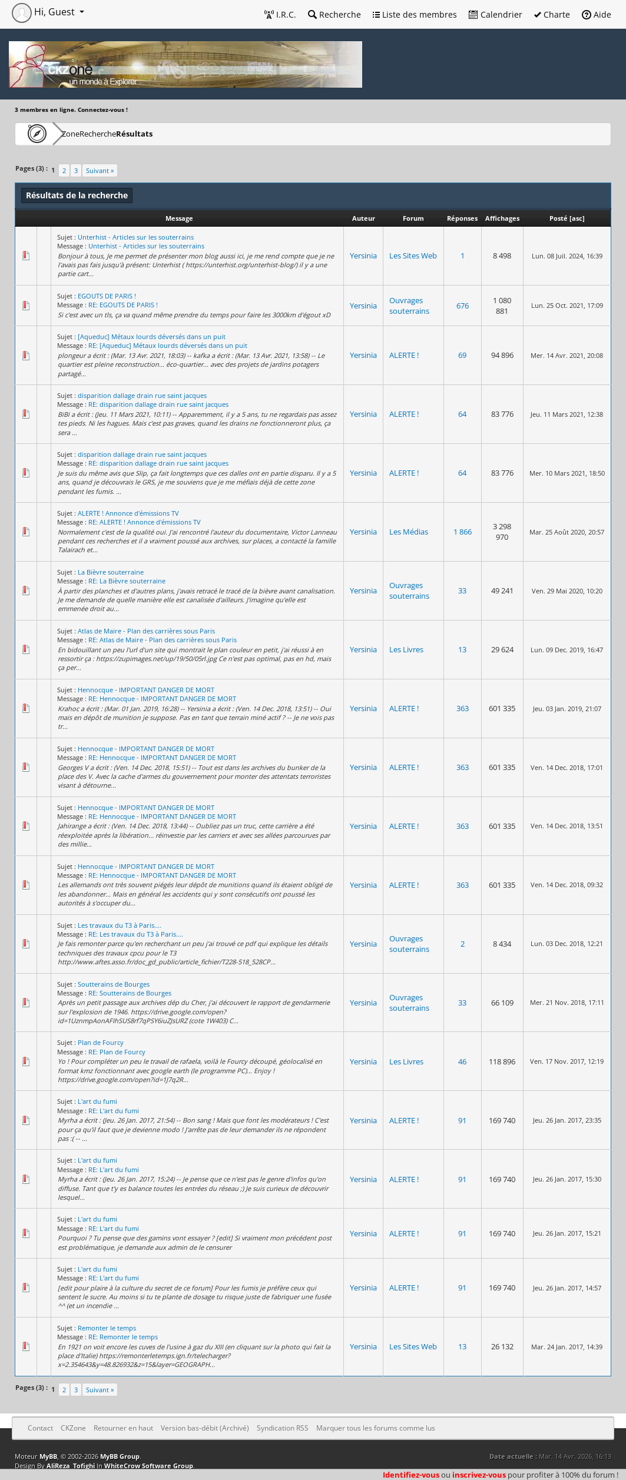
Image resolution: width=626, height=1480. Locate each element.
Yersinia (363, 255)
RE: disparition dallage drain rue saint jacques (158, 404)
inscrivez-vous (479, 1474)
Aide (596, 14)
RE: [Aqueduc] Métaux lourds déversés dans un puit (167, 345)
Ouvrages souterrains (409, 305)
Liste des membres (415, 14)
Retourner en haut (123, 1428)
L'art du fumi (97, 1101)
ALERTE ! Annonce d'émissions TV (128, 513)
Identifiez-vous (411, 1474)
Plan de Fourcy (101, 1042)
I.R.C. (280, 14)
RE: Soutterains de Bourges (129, 992)
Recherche (334, 14)
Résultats (192, 133)
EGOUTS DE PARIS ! (107, 295)
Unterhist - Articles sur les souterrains (136, 237)
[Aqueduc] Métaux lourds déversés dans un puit (152, 336)
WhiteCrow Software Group (148, 1465)
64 (462, 414)
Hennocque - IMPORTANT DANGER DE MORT (146, 689)
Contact (40, 1428)
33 (462, 590)
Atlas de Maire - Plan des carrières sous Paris (146, 630)
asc (577, 218)
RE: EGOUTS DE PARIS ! (123, 304)
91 (462, 1120)
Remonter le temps (107, 1327)
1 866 (462, 531)
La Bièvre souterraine (111, 572)
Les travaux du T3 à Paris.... (119, 925)
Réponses (462, 218)
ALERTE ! (404, 355)
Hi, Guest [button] (44, 11)
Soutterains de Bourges (114, 984)
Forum (413, 218)
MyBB (48, 1456)
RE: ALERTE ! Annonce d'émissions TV (144, 521)
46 (462, 1061)
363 (462, 708)
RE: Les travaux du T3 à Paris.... (135, 934)
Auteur (363, 218)
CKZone (82, 133)
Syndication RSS (283, 1428)
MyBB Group (120, 1456)
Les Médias (408, 531)
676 (462, 305)
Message (179, 218)
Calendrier (495, 14)
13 (462, 649)
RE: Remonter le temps (123, 1336)
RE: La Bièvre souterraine (126, 580)
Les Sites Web (413, 255)
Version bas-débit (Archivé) (205, 1428)
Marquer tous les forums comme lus (375, 1428)
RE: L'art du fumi (113, 1110)
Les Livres (406, 649)
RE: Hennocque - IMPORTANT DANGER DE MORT (162, 698)
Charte (552, 14)
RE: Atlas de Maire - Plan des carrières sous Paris (162, 639)
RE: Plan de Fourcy (116, 1051)
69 (462, 355)
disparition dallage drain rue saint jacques (142, 395)
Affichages (502, 218)
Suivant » (100, 170)
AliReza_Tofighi (71, 1465)
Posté (558, 218)
